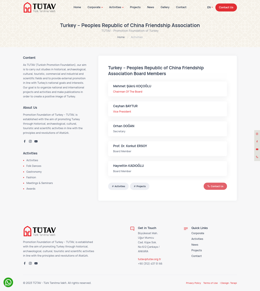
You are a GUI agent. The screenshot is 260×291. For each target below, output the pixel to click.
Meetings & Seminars (39, 183)
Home (77, 7)
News (150, 7)
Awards (30, 188)
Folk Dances (33, 166)
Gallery (165, 7)
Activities (115, 7)
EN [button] (209, 7)
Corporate (94, 7)
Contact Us (226, 7)
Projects (135, 7)
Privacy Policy (193, 283)
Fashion (31, 177)
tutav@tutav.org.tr (149, 259)
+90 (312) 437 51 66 (150, 263)
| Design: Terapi (228, 283)
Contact (181, 7)
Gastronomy (34, 172)
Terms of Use (210, 283)
